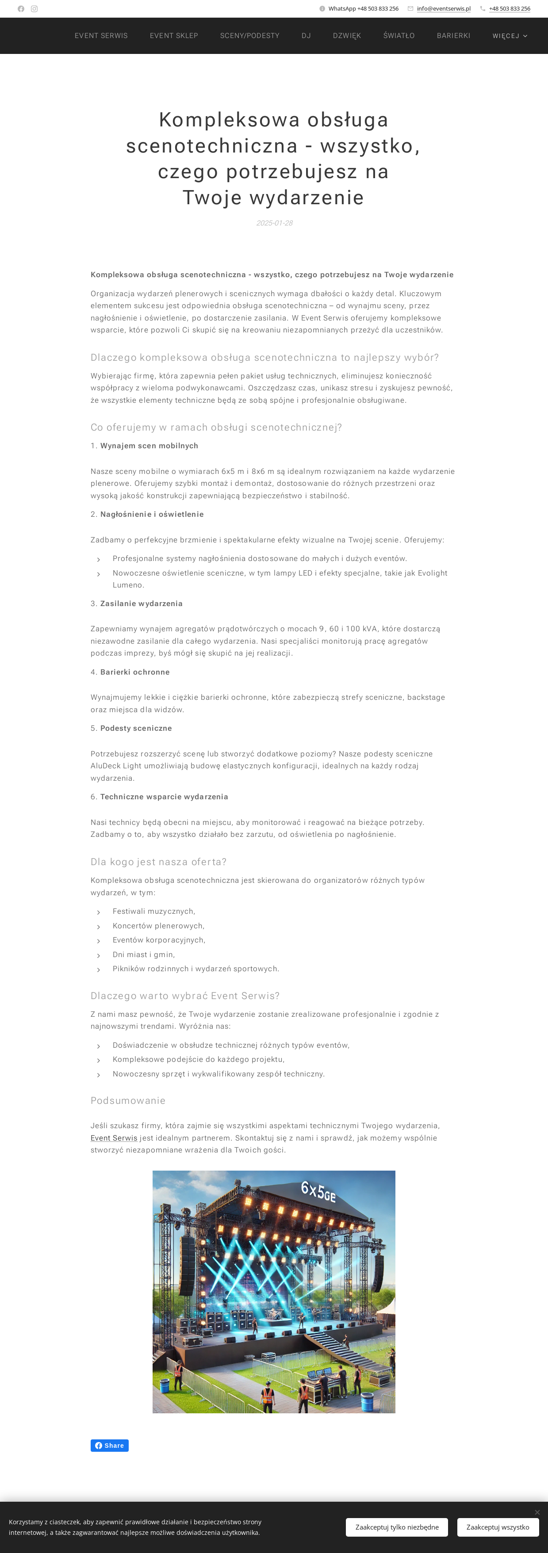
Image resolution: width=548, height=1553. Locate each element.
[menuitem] (100, 36)
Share (109, 1445)
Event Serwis (114, 1137)
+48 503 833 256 (509, 8)
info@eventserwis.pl (444, 8)
